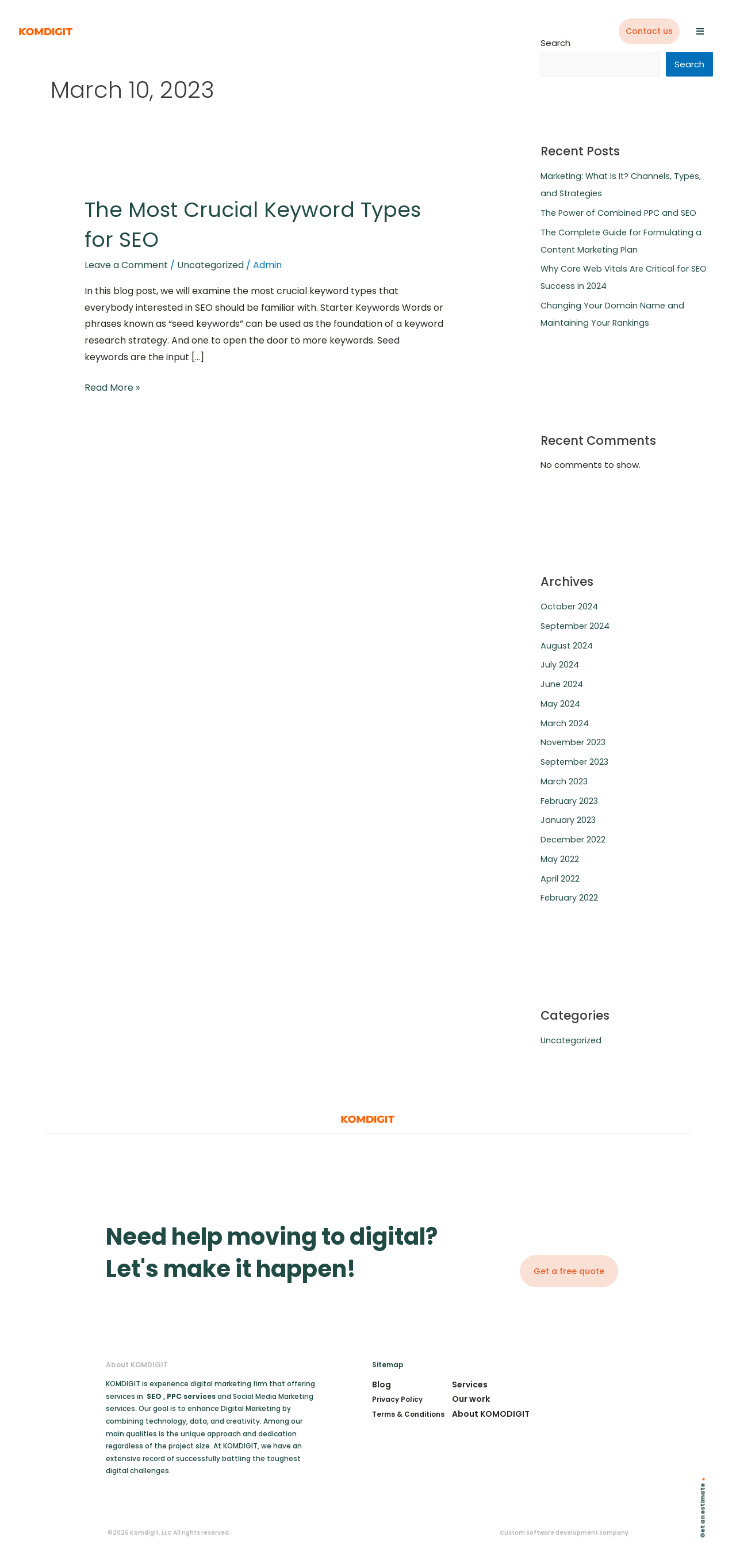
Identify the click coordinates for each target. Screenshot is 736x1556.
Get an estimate (703, 1510)
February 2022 (569, 898)
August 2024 (566, 646)
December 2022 (573, 840)
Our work (471, 1399)
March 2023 (564, 782)
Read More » (112, 387)
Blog (381, 1385)
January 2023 (568, 820)
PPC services (192, 1397)
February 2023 (569, 801)
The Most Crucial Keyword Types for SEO (233, 224)
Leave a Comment (126, 265)
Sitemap (388, 1365)
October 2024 (569, 607)
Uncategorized (210, 265)
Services (470, 1385)
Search (689, 65)
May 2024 (560, 704)
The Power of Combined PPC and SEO (621, 213)
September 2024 (576, 626)
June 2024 (562, 684)
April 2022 (560, 879)
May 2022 (559, 859)
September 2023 (576, 762)
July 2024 (559, 665)
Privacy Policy (397, 1400)
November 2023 (573, 743)
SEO (154, 1397)
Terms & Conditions (408, 1415)
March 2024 (564, 724)
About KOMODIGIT (491, 1414)
